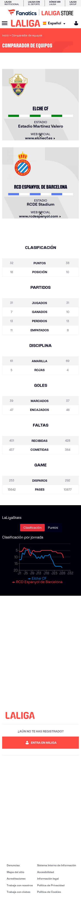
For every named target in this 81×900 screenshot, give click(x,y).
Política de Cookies (49, 891)
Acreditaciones (16, 878)
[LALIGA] (25, 23)
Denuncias (13, 865)
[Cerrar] (40, 135)
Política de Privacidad (51, 885)
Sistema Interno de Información (56, 865)
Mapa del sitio (15, 872)
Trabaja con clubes (18, 891)
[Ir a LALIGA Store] (40, 12)
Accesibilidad (45, 872)
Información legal (48, 878)
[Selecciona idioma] (55, 23)
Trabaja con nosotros (20, 885)
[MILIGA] (74, 23)
